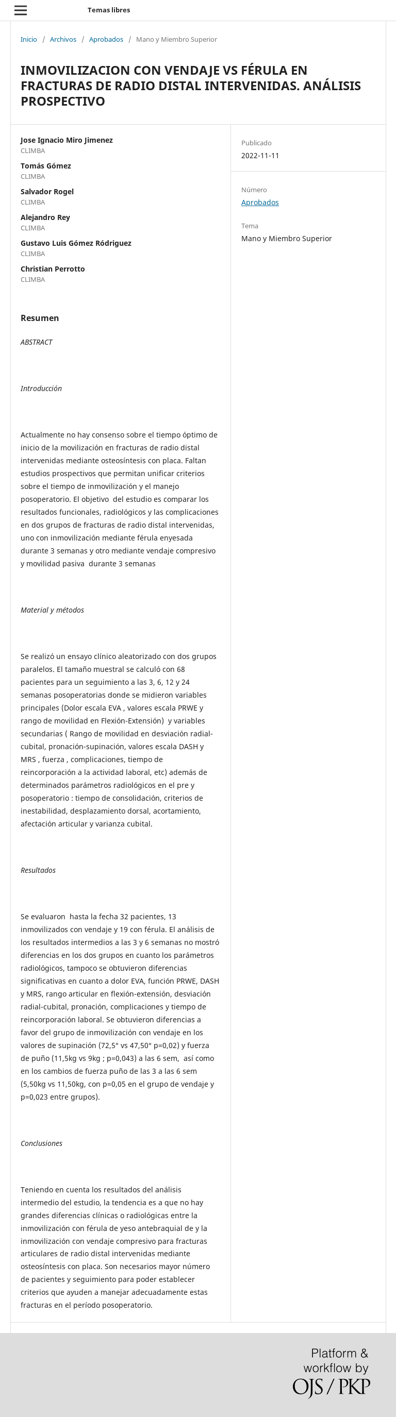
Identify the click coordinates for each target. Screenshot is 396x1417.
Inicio (29, 39)
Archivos (63, 39)
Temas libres (109, 9)
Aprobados (106, 39)
